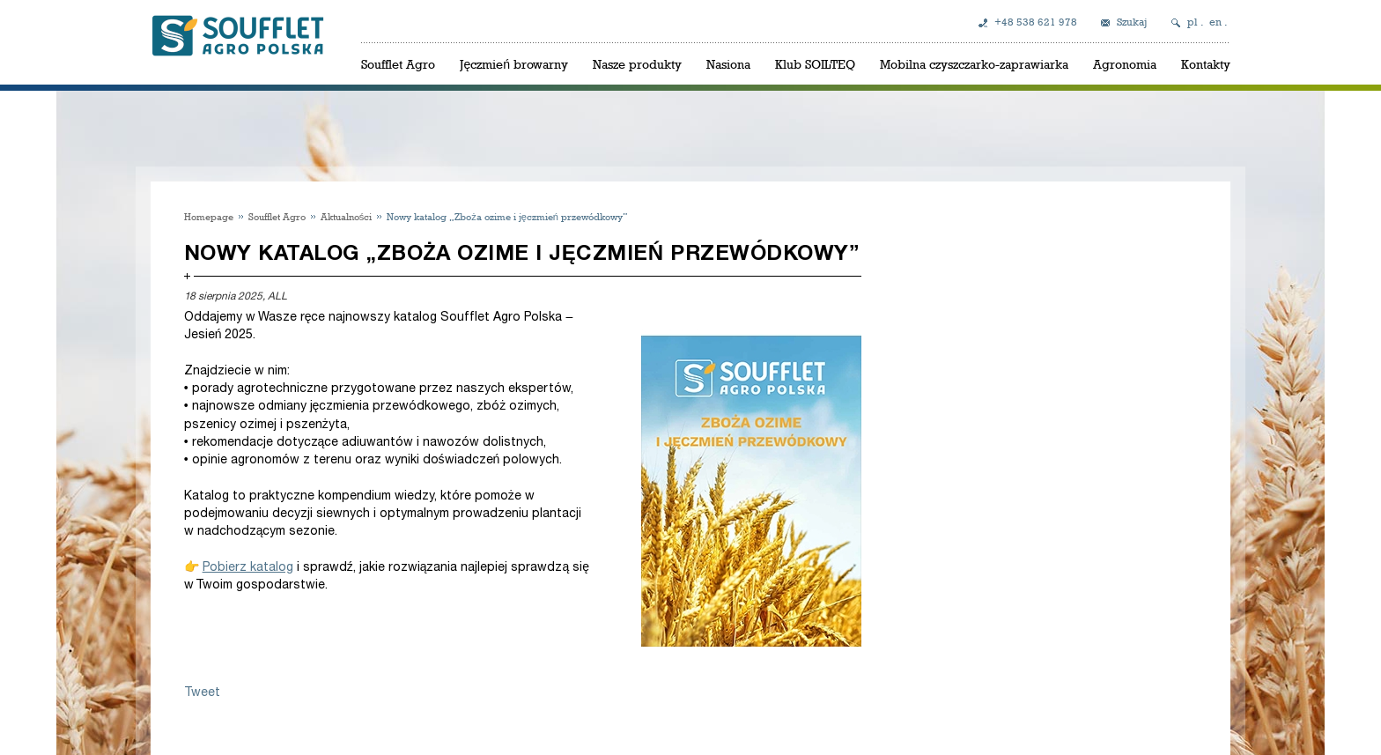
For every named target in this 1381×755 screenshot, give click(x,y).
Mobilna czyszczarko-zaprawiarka (974, 63)
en (1215, 22)
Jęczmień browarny (514, 63)
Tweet (202, 692)
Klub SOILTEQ (815, 63)
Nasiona (728, 63)
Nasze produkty (637, 63)
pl (1192, 22)
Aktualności (347, 216)
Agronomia (1124, 63)
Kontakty (1205, 63)
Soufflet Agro (398, 63)
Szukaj (1132, 22)
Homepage (208, 216)
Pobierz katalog (248, 566)
